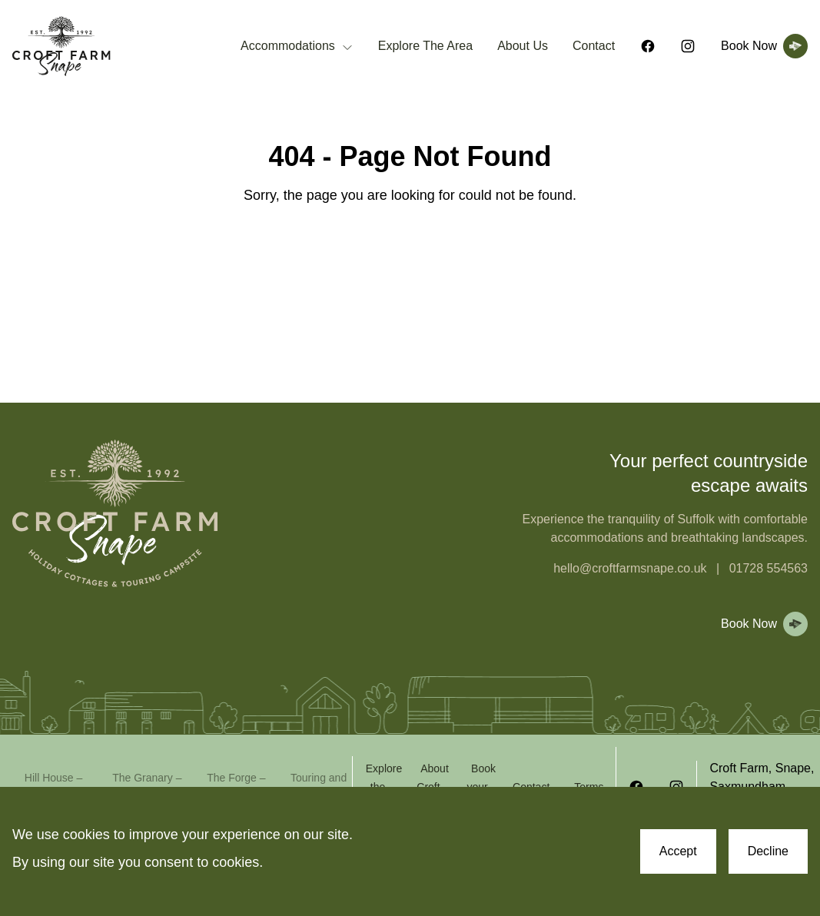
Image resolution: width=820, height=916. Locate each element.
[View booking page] (761, 46)
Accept (678, 851)
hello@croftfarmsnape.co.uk (629, 568)
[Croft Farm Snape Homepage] (61, 46)
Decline (768, 851)
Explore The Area (425, 45)
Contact (594, 45)
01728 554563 (768, 568)
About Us (522, 45)
